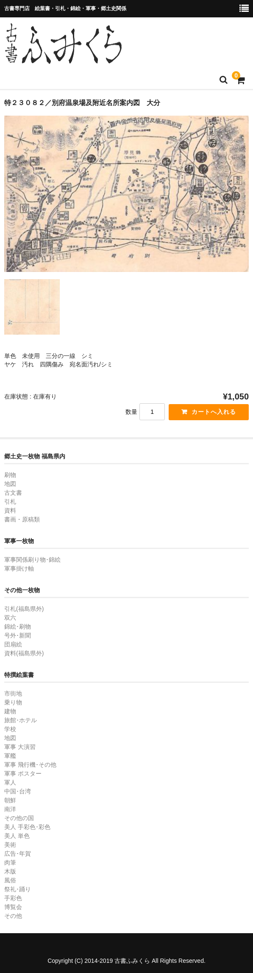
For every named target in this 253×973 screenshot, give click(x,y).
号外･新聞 (17, 635)
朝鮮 (10, 800)
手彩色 (13, 898)
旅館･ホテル (20, 720)
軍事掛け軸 (19, 568)
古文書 (13, 492)
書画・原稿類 (22, 519)
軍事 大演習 (20, 746)
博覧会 (13, 907)
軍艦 (10, 755)
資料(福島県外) (24, 653)
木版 (10, 871)
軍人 (10, 782)
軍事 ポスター (23, 773)
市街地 (13, 693)
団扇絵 (13, 644)
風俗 (10, 880)
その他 (13, 915)
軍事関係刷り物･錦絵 (32, 559)
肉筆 (10, 862)
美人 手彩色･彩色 (27, 826)
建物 (10, 711)
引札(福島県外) (24, 608)
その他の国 (19, 818)
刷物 (10, 474)
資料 (10, 510)
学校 (10, 729)
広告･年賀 (17, 853)
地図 (10, 483)
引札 (10, 501)
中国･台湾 (17, 791)
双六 (10, 617)
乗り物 (13, 702)
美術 (10, 844)
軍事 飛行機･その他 (30, 764)
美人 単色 (17, 835)
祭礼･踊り (17, 889)
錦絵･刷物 (17, 626)
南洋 (10, 809)
